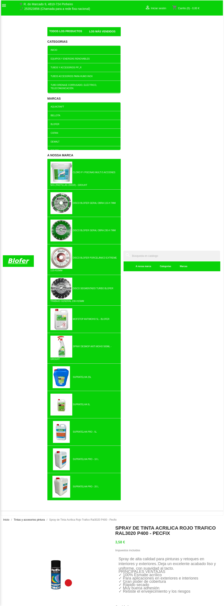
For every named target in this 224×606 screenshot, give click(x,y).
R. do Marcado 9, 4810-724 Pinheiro (48, 4)
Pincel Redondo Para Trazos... (166, 368)
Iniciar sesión (180, 557)
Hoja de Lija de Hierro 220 (202, 298)
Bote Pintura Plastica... (57, 438)
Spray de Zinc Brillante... (166, 437)
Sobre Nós (10, 552)
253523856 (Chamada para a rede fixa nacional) (57, 9)
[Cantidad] (120, 152)
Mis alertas (178, 566)
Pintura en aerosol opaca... (94, 298)
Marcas (118, 35)
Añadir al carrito (151, 151)
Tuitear (147, 168)
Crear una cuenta (183, 561)
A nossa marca (78, 35)
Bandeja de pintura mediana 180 (166, 298)
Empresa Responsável (74, 572)
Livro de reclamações (73, 567)
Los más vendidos (71, 553)
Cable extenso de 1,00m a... (21, 368)
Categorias (100, 35)
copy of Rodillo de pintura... (94, 437)
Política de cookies (72, 590)
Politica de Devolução (74, 586)
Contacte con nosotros (18, 561)
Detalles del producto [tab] (142, 187)
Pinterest (158, 168)
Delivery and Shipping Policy (78, 595)
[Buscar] (139, 24)
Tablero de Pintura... (130, 368)
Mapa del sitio (12, 566)
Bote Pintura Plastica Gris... (58, 298)
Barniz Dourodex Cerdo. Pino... (21, 298)
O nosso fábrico (13, 557)
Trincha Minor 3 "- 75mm (130, 437)
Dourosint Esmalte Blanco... (130, 298)
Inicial (51, 29)
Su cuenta (181, 545)
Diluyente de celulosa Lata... (58, 368)
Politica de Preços (71, 576)
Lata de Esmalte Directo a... (202, 368)
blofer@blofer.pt (142, 579)
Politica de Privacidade (74, 581)
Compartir (135, 168)
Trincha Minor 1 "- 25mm (94, 368)
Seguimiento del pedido (187, 552)
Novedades (67, 548)
